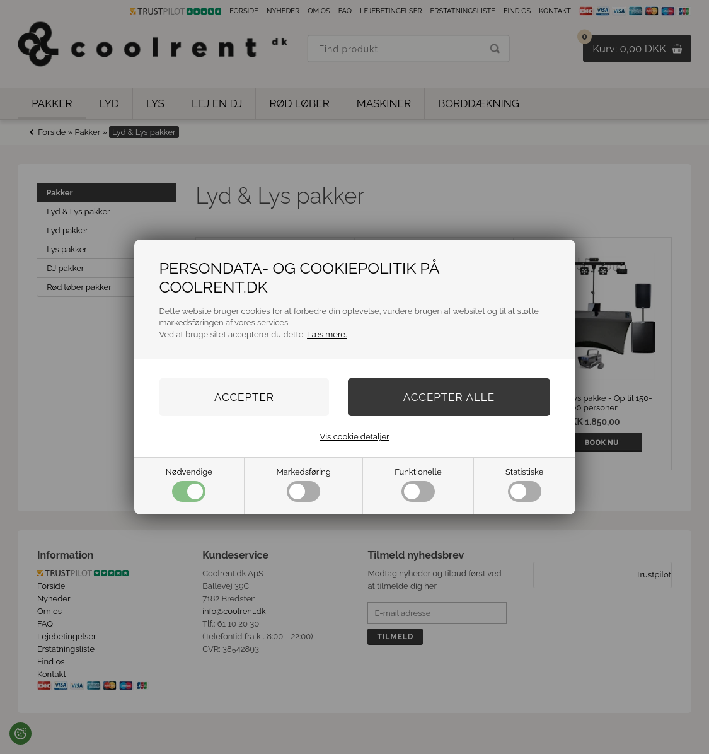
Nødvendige (189, 484)
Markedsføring (303, 484)
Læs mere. (327, 334)
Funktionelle (418, 484)
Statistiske (524, 484)
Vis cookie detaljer (354, 436)
